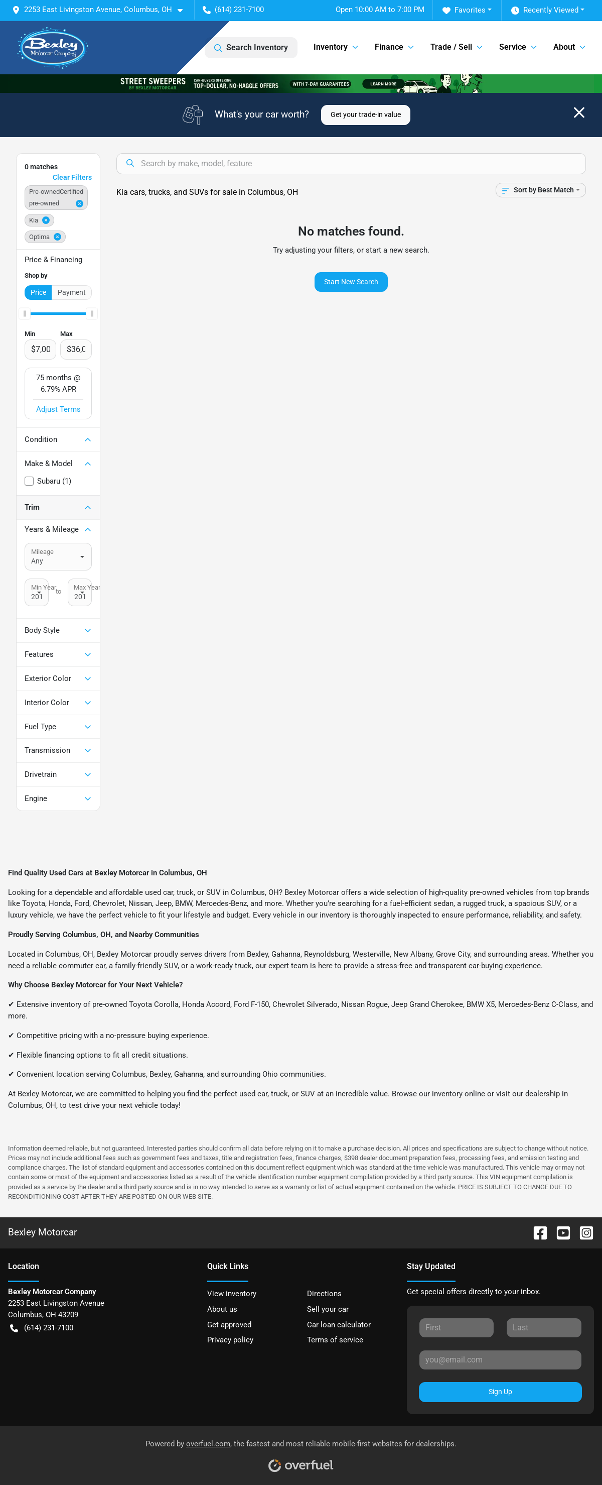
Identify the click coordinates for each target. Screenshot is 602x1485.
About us (222, 1309)
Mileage (42, 551)
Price (38, 292)
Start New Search (351, 282)
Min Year (43, 587)
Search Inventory (251, 48)
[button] (101, 10)
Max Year (87, 587)
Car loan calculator (339, 1324)
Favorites (464, 10)
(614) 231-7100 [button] (233, 9)
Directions (324, 1293)
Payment (72, 292)
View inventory (231, 1293)
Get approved (229, 1324)
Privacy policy (230, 1339)
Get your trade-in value (366, 114)
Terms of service (335, 1339)
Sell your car (328, 1309)
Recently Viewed (544, 10)
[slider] (25, 314)
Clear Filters (72, 177)
